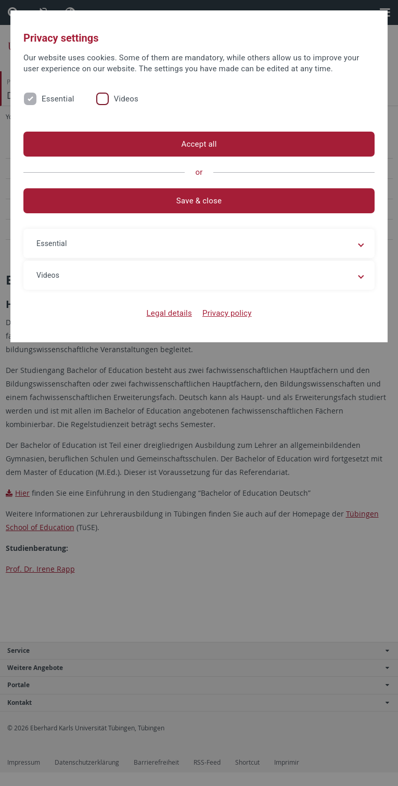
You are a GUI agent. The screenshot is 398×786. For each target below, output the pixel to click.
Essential (58, 99)
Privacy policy (227, 313)
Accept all (198, 144)
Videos (126, 99)
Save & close (199, 200)
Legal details (169, 313)
